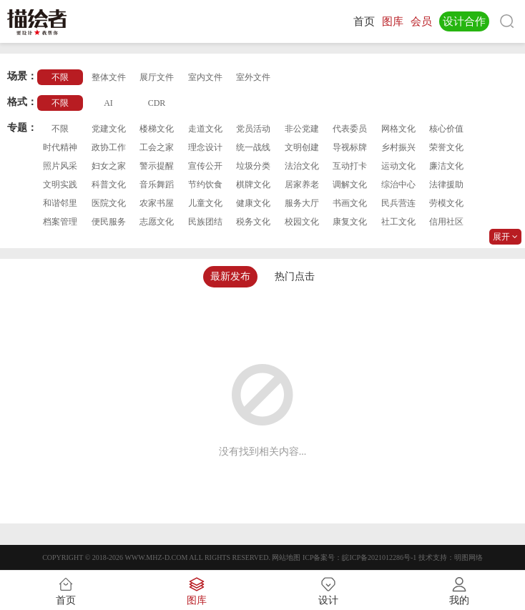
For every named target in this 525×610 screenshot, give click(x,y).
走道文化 (205, 129)
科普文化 (109, 184)
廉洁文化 (446, 166)
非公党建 (302, 129)
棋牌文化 (253, 184)
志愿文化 (156, 222)
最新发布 (230, 276)
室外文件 (253, 77)
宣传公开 (205, 166)
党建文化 (109, 129)
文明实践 (60, 184)
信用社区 (446, 222)
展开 (505, 237)
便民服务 (109, 222)
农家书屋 (156, 203)
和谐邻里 (60, 203)
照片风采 (60, 166)
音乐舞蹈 (156, 184)
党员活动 (253, 129)
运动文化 (398, 166)
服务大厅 (302, 203)
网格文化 (398, 129)
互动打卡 (350, 166)
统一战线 (253, 147)
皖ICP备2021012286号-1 (379, 557)
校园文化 (302, 222)
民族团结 (205, 222)
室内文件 (205, 77)
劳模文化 (446, 203)
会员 (421, 21)
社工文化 (398, 222)
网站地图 (286, 557)
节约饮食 (205, 184)
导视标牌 (350, 147)
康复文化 (350, 222)
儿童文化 (205, 203)
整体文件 (109, 77)
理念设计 (205, 147)
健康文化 (253, 203)
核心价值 (446, 129)
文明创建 (302, 147)
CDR (157, 103)
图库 (392, 21)
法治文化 (302, 166)
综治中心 (398, 184)
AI (108, 103)
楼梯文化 (156, 129)
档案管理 (60, 222)
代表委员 (350, 129)
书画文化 (350, 203)
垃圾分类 (253, 166)
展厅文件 (156, 77)
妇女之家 (109, 166)
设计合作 (464, 21)
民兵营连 (398, 203)
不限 (60, 77)
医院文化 (109, 203)
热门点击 (295, 276)
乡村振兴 (398, 147)
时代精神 (60, 147)
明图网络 (468, 557)
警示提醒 (156, 166)
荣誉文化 (446, 147)
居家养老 (302, 184)
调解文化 (350, 184)
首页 (364, 21)
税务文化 (253, 222)
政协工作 (109, 147)
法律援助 (446, 184)
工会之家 (156, 147)
